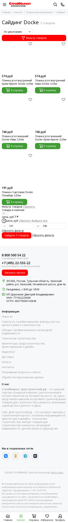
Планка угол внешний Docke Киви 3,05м (15, 138)
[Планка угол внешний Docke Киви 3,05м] (17, 112)
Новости (7, 316)
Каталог (18, 12)
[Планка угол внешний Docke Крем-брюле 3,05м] (50, 112)
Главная (6, 12)
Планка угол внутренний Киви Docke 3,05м (50, 82)
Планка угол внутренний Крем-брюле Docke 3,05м (17, 82)
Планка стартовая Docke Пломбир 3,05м (17, 194)
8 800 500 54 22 (13, 255)
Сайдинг (60, 12)
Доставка (8, 357)
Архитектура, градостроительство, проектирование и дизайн (24, 345)
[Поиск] (55, 4)
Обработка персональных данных (23, 377)
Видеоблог (8, 352)
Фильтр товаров (34, 38)
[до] (53, 226)
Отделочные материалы (39, 12)
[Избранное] (30, 44)
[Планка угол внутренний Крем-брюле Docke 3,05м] (17, 56)
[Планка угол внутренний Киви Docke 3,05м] (50, 56)
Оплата (6, 362)
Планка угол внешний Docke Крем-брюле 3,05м (50, 138)
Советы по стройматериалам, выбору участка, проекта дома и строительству (31, 323)
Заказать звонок (15, 272)
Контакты (8, 367)
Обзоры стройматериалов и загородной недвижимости (27, 331)
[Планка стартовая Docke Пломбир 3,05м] (17, 168)
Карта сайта (57, 472)
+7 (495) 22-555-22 (16, 263)
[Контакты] (62, 4)
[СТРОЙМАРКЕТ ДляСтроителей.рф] (20, 4)
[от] (20, 226)
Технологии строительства (19, 338)
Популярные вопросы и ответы (21, 372)
